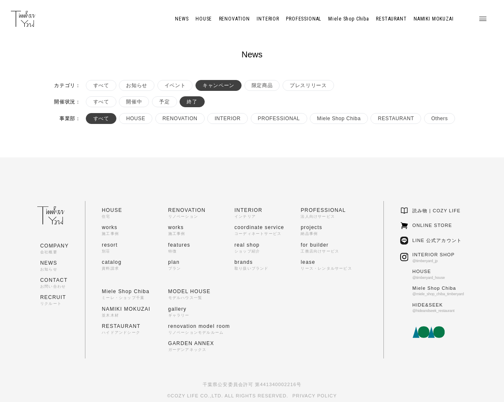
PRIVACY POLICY (315, 395)
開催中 (134, 102)
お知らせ (136, 85)
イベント (175, 85)
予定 (164, 102)
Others (439, 118)
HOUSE (135, 118)
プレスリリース (308, 85)
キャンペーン (218, 85)
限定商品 (262, 85)
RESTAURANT (396, 118)
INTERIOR (228, 118)
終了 (192, 102)
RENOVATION (180, 118)
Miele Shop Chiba (338, 118)
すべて (101, 85)
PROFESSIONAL (279, 118)
